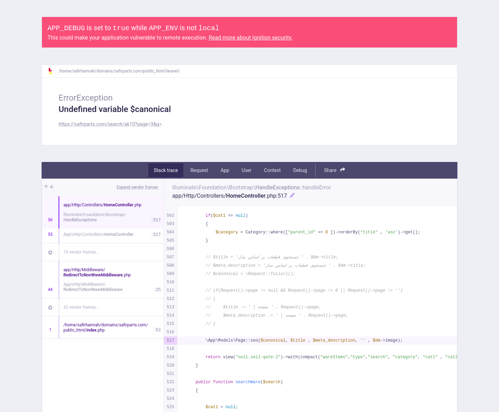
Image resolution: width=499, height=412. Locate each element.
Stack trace (166, 170)
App (224, 170)
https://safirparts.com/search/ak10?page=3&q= (110, 124)
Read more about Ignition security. (250, 37)
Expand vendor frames (137, 187)
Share (334, 170)
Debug (300, 170)
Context (272, 170)
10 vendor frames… (80, 252)
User (246, 170)
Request (199, 170)
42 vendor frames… (80, 307)
